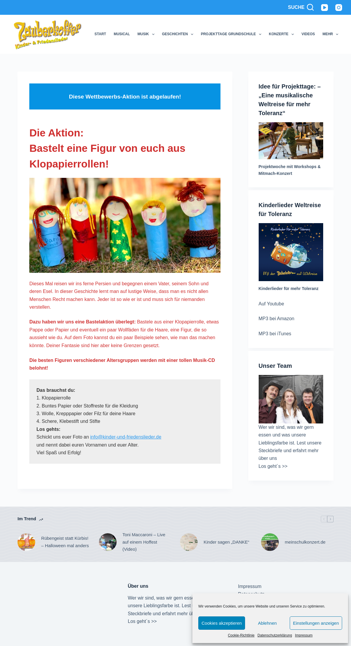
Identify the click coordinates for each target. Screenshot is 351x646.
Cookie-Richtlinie (241, 635)
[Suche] (301, 7)
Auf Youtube (271, 303)
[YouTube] (324, 7)
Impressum (304, 635)
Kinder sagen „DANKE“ (226, 541)
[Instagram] (338, 7)
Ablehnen (267, 623)
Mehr (332, 34)
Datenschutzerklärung (274, 635)
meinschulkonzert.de (305, 541)
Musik (147, 34)
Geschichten (179, 34)
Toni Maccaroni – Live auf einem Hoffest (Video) (144, 542)
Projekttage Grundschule (232, 34)
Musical (122, 34)
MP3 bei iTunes (275, 333)
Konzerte (282, 34)
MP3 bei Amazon (276, 318)
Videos (308, 34)
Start (100, 34)
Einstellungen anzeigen (316, 623)
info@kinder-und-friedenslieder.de (125, 436)
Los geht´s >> (273, 466)
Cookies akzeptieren (222, 623)
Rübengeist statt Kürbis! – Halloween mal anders (65, 542)
